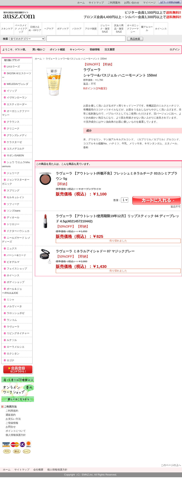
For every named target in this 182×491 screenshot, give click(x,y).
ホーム (81, 2)
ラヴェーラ (13, 326)
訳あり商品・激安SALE (119, 28)
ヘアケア (49, 28)
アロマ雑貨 (91, 28)
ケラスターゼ (14, 142)
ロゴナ (10, 360)
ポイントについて (16, 430)
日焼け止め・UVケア (35, 29)
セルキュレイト (15, 197)
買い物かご (38, 49)
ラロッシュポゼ (15, 313)
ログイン (175, 49)
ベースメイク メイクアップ (21, 28)
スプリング (13, 190)
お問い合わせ (131, 2)
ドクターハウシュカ (18, 231)
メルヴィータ (14, 306)
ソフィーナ (13, 204)
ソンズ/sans (13, 210)
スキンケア (7, 28)
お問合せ (11, 426)
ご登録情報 (12, 422)
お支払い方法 (13, 418)
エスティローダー (17, 104)
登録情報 (95, 49)
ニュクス (12, 248)
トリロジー (13, 224)
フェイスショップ (17, 268)
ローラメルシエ (15, 346)
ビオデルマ (13, 262)
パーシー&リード (16, 255)
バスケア (77, 28)
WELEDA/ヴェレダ (17, 84)
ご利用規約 (12, 410)
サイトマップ (96, 2)
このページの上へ (171, 465)
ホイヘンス (161, 28)
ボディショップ (15, 282)
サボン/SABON (15, 155)
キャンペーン (77, 49)
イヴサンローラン (17, 97)
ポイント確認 (57, 49)
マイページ (149, 2)
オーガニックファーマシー (133, 28)
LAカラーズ (13, 66)
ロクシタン (13, 353)
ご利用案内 (114, 2)
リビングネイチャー (18, 333)
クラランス (13, 121)
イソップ (12, 90)
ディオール (13, 217)
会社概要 (38, 469)
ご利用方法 (10, 406)
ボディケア (63, 28)
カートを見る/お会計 (170, 2)
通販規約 (11, 414)
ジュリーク (13, 173)
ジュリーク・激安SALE (105, 28)
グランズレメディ (17, 135)
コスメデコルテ (15, 148)
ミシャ (10, 299)
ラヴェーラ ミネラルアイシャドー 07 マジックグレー (95, 251)
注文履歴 (110, 49)
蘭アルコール (147, 29)
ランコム (12, 319)
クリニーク (13, 128)
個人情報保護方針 (16, 434)
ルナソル (12, 340)
